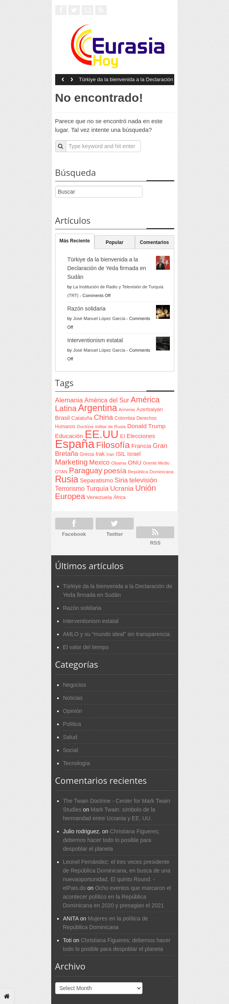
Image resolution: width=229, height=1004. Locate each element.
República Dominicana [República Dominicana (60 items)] (150, 471)
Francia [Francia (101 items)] (141, 445)
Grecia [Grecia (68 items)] (87, 454)
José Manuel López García (99, 318)
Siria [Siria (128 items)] (121, 480)
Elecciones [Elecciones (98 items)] (141, 436)
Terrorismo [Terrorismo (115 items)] (70, 488)
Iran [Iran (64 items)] (110, 454)
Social (70, 750)
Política (72, 724)
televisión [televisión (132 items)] (143, 480)
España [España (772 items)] (74, 443)
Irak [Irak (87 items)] (100, 454)
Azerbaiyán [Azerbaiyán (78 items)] (150, 409)
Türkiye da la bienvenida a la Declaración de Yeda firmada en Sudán (126, 82)
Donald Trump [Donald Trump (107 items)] (146, 426)
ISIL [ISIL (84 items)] (120, 454)
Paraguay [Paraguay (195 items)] (85, 470)
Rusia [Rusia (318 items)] (67, 479)
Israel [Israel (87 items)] (133, 454)
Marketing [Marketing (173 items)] (71, 462)
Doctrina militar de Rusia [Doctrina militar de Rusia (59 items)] (101, 426)
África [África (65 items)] (120, 497)
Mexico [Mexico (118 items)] (99, 462)
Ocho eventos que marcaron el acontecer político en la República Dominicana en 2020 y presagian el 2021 (117, 897)
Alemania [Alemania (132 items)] (69, 400)
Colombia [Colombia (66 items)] (125, 418)
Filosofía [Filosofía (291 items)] (113, 445)
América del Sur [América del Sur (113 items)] (107, 400)
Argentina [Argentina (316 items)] (97, 408)
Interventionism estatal (95, 340)
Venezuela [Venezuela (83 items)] (99, 497)
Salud (70, 737)
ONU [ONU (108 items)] (134, 462)
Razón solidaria (86, 308)
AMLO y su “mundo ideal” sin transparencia (116, 634)
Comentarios (154, 242)
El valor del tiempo (86, 647)
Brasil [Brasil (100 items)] (62, 418)
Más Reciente (75, 241)
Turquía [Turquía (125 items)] (97, 488)
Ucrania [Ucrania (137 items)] (121, 488)
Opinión (72, 711)
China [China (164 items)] (103, 417)
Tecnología (76, 763)
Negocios (74, 685)
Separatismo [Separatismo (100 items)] (96, 480)
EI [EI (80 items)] (122, 436)
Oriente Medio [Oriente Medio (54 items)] (156, 463)
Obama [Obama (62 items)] (118, 462)
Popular (114, 242)
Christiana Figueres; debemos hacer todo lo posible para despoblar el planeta (111, 840)
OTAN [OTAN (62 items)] (61, 471)
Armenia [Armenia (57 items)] (127, 409)
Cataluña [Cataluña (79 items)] (81, 418)
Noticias (73, 698)
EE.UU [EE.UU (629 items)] (101, 434)
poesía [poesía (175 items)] (115, 471)
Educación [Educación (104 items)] (69, 435)
